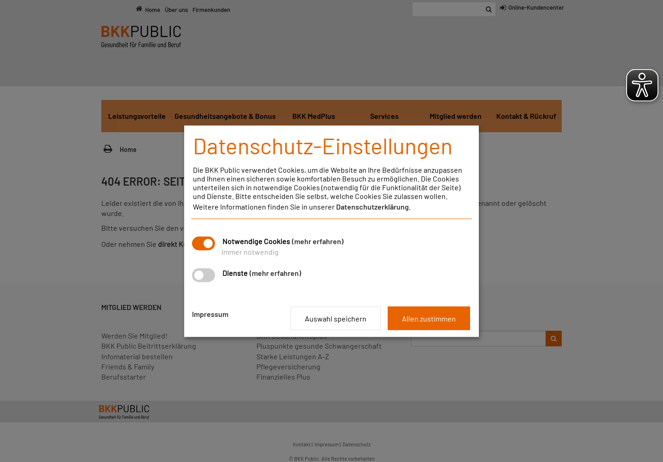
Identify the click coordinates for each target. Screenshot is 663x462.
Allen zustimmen (429, 318)
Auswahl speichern (335, 318)
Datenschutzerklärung (372, 206)
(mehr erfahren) (317, 240)
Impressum (210, 313)
